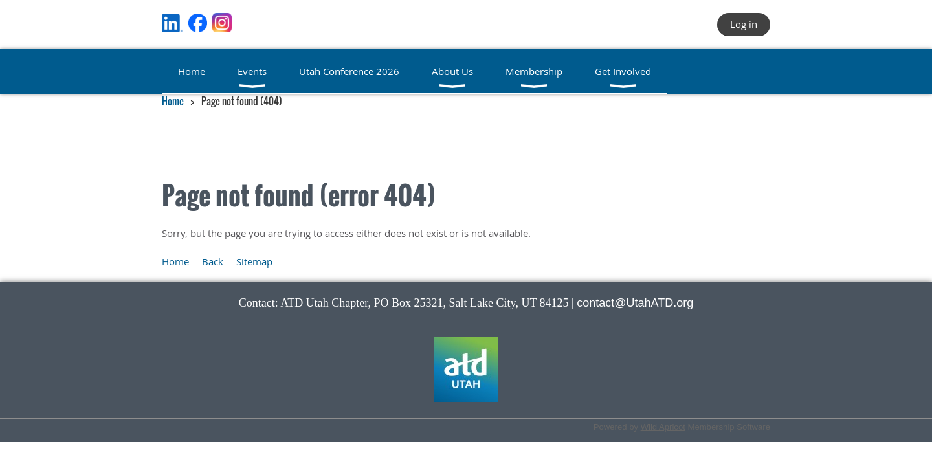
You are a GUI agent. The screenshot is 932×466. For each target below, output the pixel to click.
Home (173, 101)
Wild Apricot (663, 427)
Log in (743, 23)
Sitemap (254, 261)
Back (212, 261)
